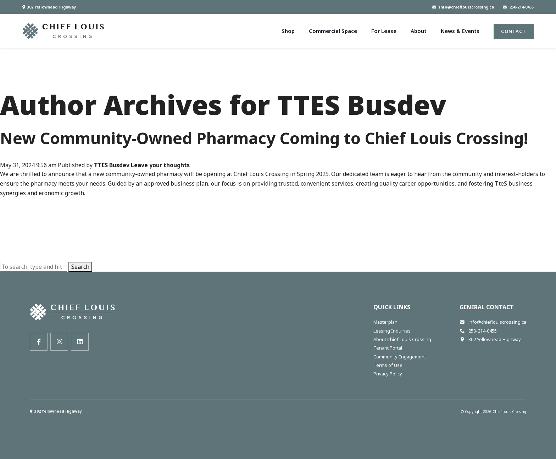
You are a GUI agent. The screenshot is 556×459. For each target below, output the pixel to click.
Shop (288, 30)
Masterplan (385, 322)
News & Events (460, 30)
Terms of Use (387, 365)
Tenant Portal (387, 348)
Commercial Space (333, 30)
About (419, 30)
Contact (513, 31)
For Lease (383, 30)
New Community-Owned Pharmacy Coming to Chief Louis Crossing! (264, 138)
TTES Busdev (111, 165)
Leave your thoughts (160, 165)
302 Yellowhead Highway (49, 7)
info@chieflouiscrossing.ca (463, 7)
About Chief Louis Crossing (402, 339)
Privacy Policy (387, 373)
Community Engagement (399, 356)
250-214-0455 (518, 7)
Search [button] (80, 267)
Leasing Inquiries (392, 331)
